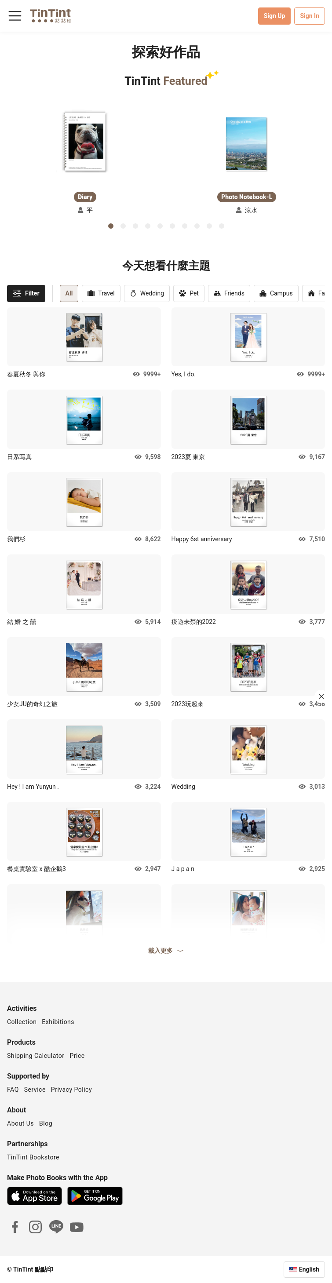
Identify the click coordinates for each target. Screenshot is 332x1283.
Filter (26, 293)
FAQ (13, 1089)
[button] (85, 142)
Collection (21, 1021)
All (69, 293)
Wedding (147, 293)
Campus (276, 293)
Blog (45, 1123)
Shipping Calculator (36, 1055)
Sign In (309, 15)
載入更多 (166, 951)
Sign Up (274, 15)
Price (77, 1055)
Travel (101, 293)
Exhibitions (58, 1021)
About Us (20, 1123)
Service (35, 1089)
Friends (229, 293)
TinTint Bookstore (33, 1157)
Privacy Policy (71, 1089)
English (309, 1269)
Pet (189, 293)
